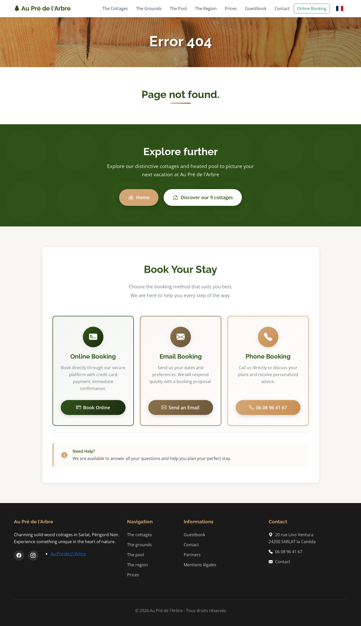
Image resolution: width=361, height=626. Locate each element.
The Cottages (115, 8)
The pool (135, 555)
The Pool (178, 8)
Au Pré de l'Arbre (42, 8)
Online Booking (312, 8)
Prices (231, 8)
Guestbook (255, 8)
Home (138, 197)
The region (137, 565)
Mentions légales (200, 565)
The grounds (139, 545)
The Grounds (149, 8)
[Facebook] (19, 555)
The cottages (139, 534)
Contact (282, 8)
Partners (192, 555)
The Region (206, 8)
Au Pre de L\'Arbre (68, 554)
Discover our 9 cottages (203, 197)
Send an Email (180, 409)
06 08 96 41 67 (268, 409)
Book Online (93, 409)
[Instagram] (33, 555)
